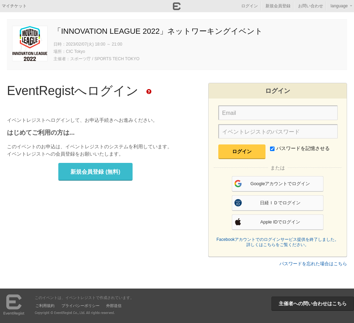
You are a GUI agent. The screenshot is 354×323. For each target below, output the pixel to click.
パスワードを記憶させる (300, 148)
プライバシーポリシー (80, 306)
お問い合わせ (310, 5)
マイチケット (14, 5)
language (339, 5)
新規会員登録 (278, 5)
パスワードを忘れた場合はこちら (313, 263)
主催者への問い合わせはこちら (313, 303)
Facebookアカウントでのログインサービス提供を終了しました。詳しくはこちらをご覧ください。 (278, 242)
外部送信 (113, 306)
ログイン (249, 5)
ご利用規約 (44, 306)
